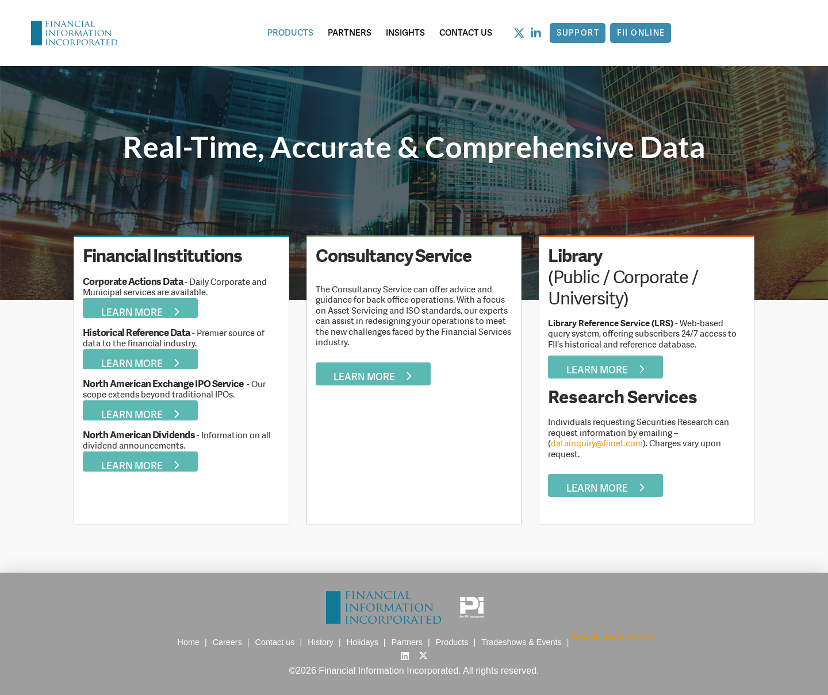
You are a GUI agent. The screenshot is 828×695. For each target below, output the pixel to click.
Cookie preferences (612, 636)
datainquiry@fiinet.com (597, 443)
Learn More (140, 311)
